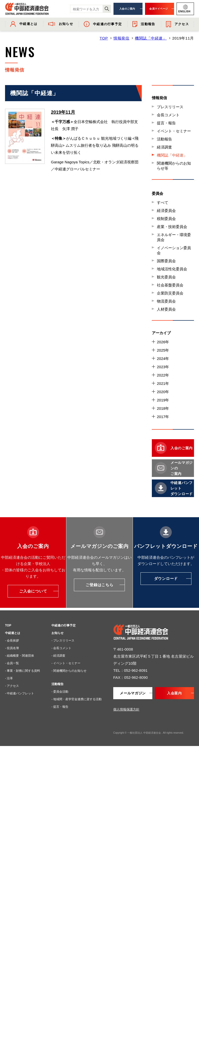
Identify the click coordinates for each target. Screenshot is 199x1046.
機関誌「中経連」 (151, 38)
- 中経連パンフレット (19, 693)
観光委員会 (166, 277)
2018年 (163, 408)
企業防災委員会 (170, 293)
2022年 (163, 375)
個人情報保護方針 (126, 709)
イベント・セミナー (174, 131)
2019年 (163, 400)
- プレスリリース (62, 640)
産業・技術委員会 (172, 227)
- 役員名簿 (12, 648)
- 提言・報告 (59, 706)
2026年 (163, 342)
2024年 (163, 358)
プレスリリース (170, 107)
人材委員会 (166, 309)
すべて (162, 202)
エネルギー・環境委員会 (174, 237)
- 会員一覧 (12, 663)
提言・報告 (166, 123)
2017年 (163, 417)
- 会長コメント (61, 648)
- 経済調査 (58, 655)
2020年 (163, 392)
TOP (104, 38)
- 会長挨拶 (12, 640)
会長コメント (168, 115)
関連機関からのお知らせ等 (174, 165)
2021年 (163, 383)
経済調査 (164, 147)
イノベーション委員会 (174, 250)
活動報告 (164, 139)
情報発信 (121, 38)
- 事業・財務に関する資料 (22, 671)
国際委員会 (166, 261)
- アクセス (12, 686)
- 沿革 (9, 678)
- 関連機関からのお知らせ (69, 671)
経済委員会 (166, 210)
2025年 (163, 350)
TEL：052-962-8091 (130, 670)
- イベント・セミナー (65, 663)
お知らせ (57, 633)
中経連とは (12, 633)
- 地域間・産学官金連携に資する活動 (76, 699)
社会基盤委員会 (170, 285)
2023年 (163, 367)
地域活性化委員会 (172, 269)
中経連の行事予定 (63, 625)
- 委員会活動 (59, 691)
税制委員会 (166, 218)
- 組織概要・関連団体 (19, 655)
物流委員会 (166, 301)
